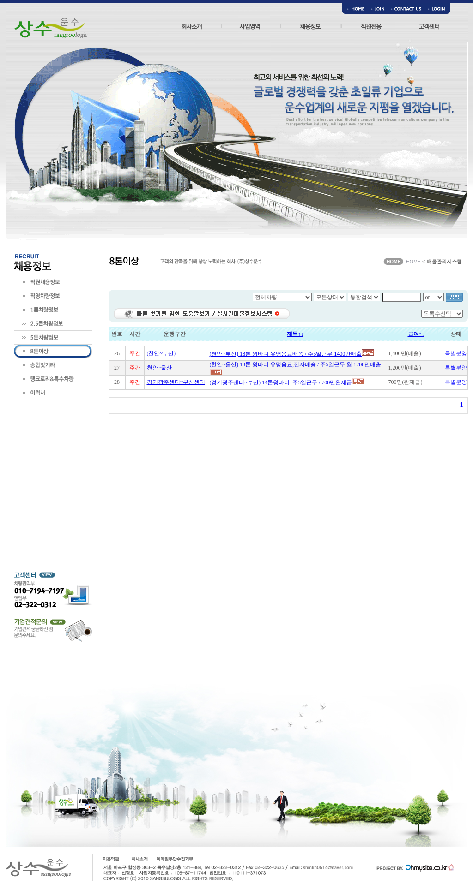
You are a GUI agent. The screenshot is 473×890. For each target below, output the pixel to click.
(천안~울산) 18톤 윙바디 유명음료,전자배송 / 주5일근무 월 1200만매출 (296, 364)
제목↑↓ (295, 334)
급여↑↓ (416, 334)
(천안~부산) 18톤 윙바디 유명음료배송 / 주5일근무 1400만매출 (286, 354)
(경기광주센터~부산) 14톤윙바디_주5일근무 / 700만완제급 (281, 382)
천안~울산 (159, 367)
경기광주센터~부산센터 (176, 382)
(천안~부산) (161, 353)
